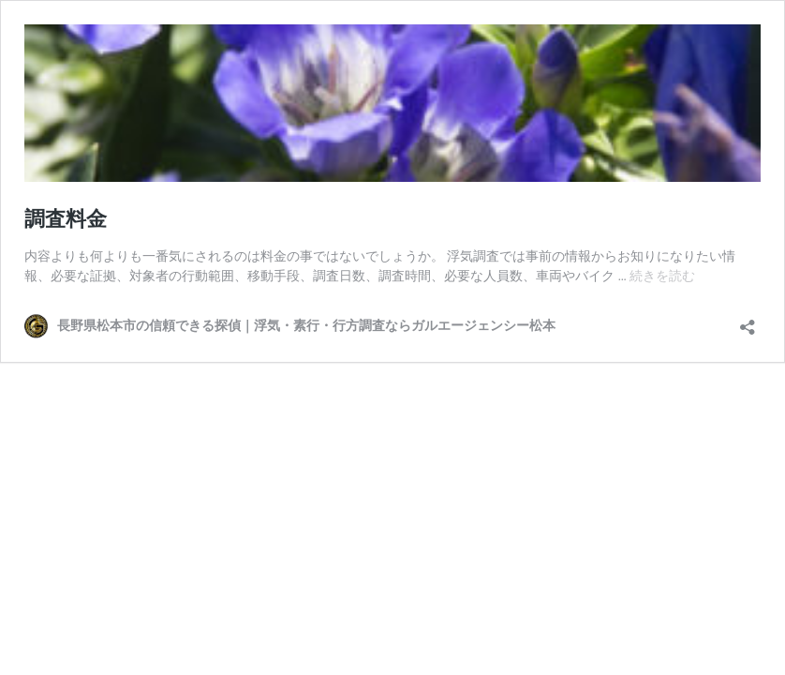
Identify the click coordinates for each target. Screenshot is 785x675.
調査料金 (65, 219)
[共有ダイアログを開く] (747, 321)
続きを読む (662, 275)
